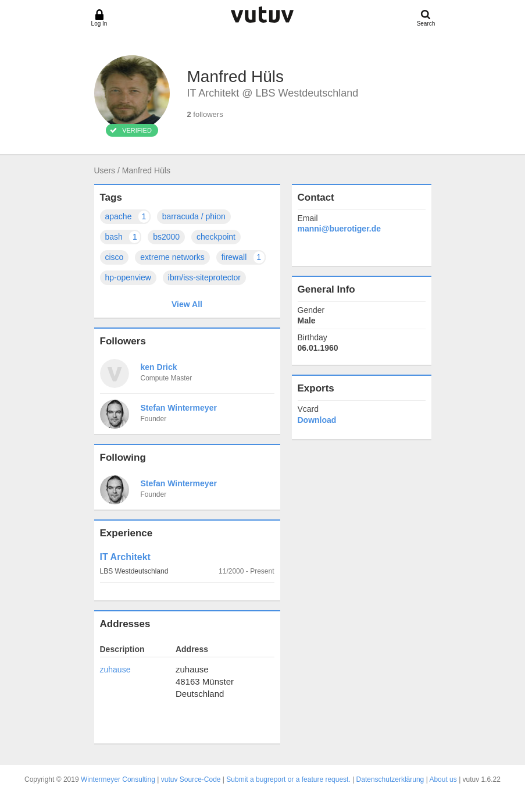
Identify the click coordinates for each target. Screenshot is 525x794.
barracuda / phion (194, 216)
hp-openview (128, 277)
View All (187, 304)
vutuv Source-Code (191, 779)
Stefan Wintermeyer (179, 407)
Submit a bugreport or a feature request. (288, 779)
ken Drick (159, 367)
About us (442, 779)
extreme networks (172, 257)
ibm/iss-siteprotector (204, 277)
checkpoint (216, 236)
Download (317, 420)
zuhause (115, 669)
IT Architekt (125, 557)
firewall (244, 257)
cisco (114, 257)
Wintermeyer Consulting (118, 779)
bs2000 (166, 236)
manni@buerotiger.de (339, 228)
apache (128, 216)
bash (123, 237)
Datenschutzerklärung (390, 779)
